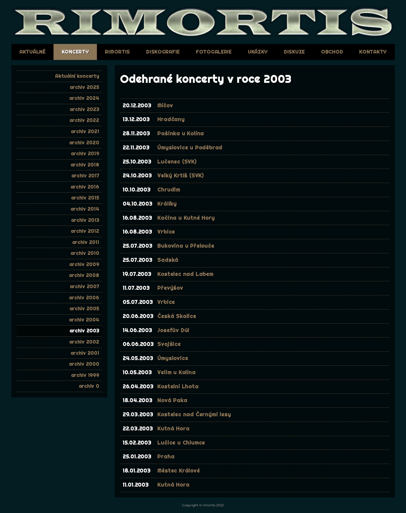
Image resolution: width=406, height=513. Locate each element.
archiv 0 (89, 386)
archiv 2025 (84, 87)
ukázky (258, 52)
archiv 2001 (85, 353)
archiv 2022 (84, 120)
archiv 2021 (85, 131)
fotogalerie (214, 52)
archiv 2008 (84, 275)
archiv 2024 (84, 98)
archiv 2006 (84, 298)
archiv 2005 (84, 309)
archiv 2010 (85, 253)
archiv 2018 (85, 165)
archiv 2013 (85, 220)
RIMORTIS (117, 52)
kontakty (373, 52)
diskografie (163, 52)
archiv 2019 (85, 153)
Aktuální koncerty (77, 76)
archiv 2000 (84, 364)
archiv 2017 (85, 176)
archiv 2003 (84, 331)
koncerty (75, 52)
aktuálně (32, 52)
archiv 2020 (84, 143)
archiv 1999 (85, 375)
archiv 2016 (85, 187)
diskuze (294, 52)
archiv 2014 (85, 209)
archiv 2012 (85, 231)
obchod (332, 52)
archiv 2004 (84, 320)
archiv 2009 (84, 264)
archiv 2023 (84, 109)
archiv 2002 (84, 342)
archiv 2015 (85, 198)
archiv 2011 (85, 242)
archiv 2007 (84, 286)
